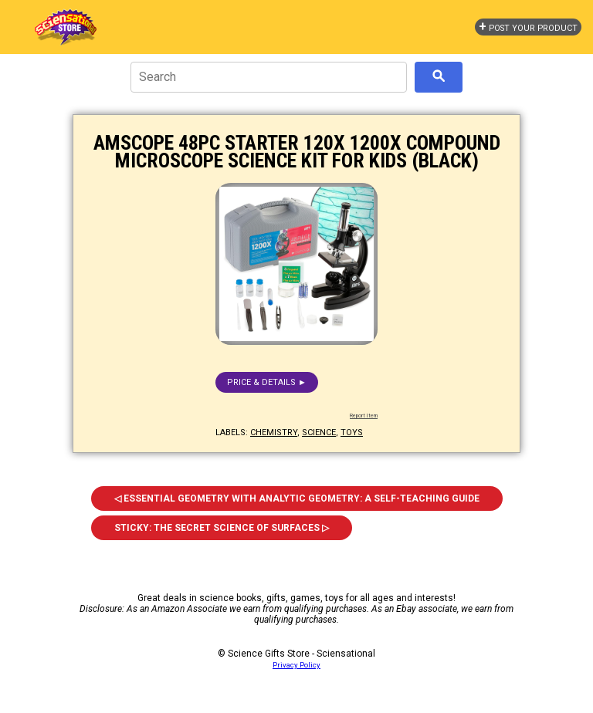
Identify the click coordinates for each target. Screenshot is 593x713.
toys (352, 432)
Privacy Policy (296, 665)
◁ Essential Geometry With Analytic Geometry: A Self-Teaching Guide (296, 498)
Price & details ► (267, 382)
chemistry (273, 432)
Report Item (364, 416)
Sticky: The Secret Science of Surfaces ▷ (221, 527)
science (319, 432)
